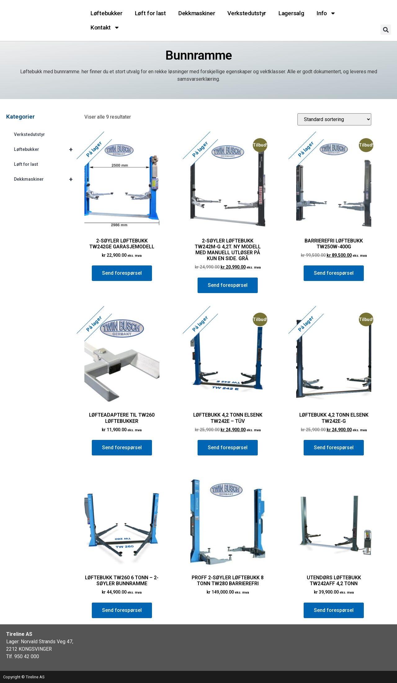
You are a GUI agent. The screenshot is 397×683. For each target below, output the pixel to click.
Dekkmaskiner (196, 13)
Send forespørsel (122, 273)
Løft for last (150, 13)
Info (326, 13)
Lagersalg (291, 13)
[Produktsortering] (334, 119)
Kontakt (105, 27)
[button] (386, 30)
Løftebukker (107, 13)
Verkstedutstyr (246, 13)
